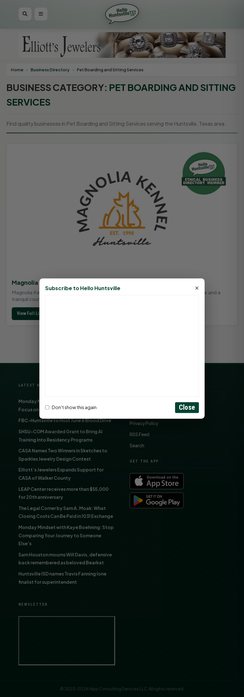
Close (187, 407)
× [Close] (197, 288)
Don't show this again (71, 407)
